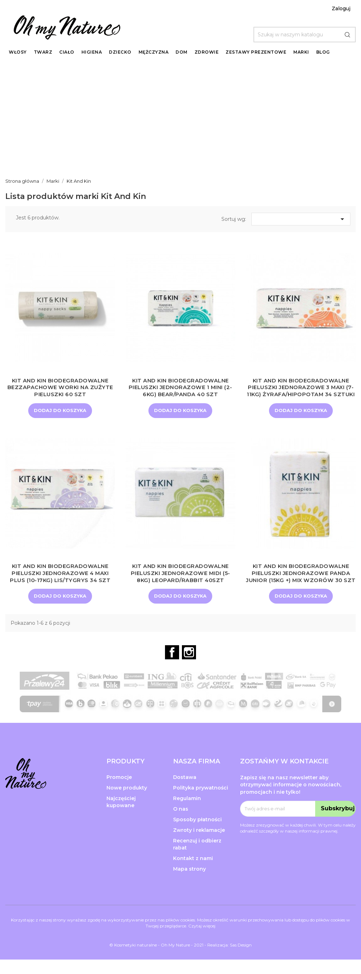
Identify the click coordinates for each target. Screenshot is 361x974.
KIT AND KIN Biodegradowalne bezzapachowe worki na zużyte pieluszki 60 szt (60, 387)
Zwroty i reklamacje (199, 844)
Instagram (189, 667)
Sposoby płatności (197, 833)
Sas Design (241, 959)
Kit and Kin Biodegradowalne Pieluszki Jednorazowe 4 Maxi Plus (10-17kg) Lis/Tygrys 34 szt (60, 580)
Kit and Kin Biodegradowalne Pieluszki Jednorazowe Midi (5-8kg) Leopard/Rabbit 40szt (180, 580)
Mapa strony (189, 883)
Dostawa (184, 791)
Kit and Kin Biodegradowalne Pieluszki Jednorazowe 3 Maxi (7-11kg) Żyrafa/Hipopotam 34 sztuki (301, 391)
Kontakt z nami (193, 872)
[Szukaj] (304, 34)
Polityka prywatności (200, 802)
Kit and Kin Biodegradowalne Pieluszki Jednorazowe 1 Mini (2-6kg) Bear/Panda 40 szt (180, 387)
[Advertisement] (180, 116)
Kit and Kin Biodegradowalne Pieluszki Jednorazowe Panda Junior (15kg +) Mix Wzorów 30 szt (300, 583)
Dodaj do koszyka (60, 410)
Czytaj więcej (201, 940)
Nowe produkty (126, 802)
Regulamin (187, 812)
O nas (180, 823)
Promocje (119, 791)
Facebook (172, 667)
